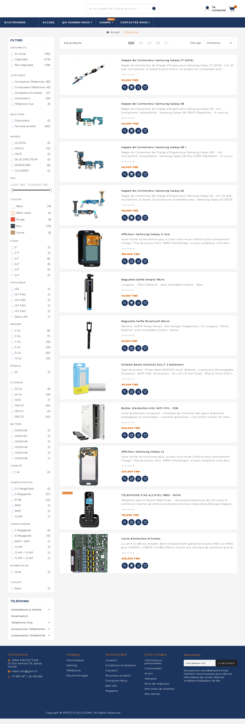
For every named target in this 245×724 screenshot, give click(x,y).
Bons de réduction (157, 689)
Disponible (32, 64)
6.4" (32, 280)
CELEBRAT (32, 176)
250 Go (32, 416)
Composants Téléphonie (32, 92)
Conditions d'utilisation (120, 670)
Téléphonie (19, 606)
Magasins (111, 696)
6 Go (32, 352)
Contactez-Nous (116, 686)
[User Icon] (215, 11)
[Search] (154, 11)
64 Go (32, 399)
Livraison (111, 665)
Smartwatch (32, 103)
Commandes (153, 673)
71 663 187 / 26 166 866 (27, 681)
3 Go (32, 341)
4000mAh (32, 446)
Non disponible (32, 70)
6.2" (32, 269)
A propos (111, 675)
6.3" (32, 275)
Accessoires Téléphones (32, 87)
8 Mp (32, 505)
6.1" (32, 264)
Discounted (32, 126)
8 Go (32, 358)
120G (32, 405)
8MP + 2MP (32, 546)
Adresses (151, 684)
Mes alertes (152, 699)
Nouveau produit (32, 131)
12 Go (32, 363)
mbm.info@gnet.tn (25, 676)
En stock (32, 59)
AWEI (32, 159)
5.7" (32, 258)
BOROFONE (32, 170)
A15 (32, 294)
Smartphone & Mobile (32, 98)
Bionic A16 (32, 322)
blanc (32, 593)
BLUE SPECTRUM (32, 164)
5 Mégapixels (32, 499)
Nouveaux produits (118, 681)
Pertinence (220, 48)
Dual (32, 577)
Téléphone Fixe (32, 109)
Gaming (71, 670)
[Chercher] (118, 11)
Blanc (33, 211)
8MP (32, 510)
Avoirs (149, 679)
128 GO (32, 410)
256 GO (32, 422)
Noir (33, 231)
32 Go (32, 394)
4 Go (32, 347)
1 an (32, 477)
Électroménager (77, 681)
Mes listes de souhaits (159, 694)
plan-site (111, 691)
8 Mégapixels (32, 541)
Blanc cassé (33, 218)
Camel (33, 238)
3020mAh (32, 441)
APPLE (32, 153)
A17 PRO (32, 300)
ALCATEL (32, 148)
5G (32, 377)
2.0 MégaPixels (32, 494)
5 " (32, 252)
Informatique (75, 665)
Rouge (33, 224)
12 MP (32, 522)
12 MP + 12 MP (32, 558)
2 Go (32, 336)
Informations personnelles (153, 667)
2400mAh (32, 435)
